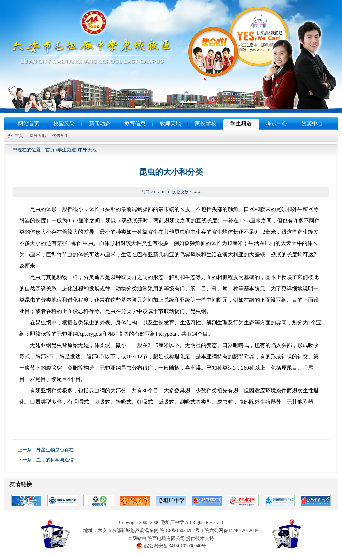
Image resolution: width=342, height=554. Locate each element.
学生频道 (241, 123)
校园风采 (64, 123)
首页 (50, 149)
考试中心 (276, 123)
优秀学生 (60, 135)
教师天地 (170, 123)
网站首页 (28, 123)
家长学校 (205, 123)
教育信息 (135, 123)
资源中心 (312, 123)
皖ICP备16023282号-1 (181, 530)
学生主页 (15, 135)
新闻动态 (99, 123)
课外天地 (38, 135)
